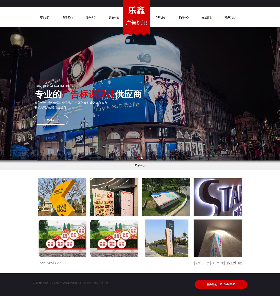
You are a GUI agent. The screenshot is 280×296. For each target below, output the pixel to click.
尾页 (240, 263)
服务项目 (91, 17)
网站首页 (44, 17)
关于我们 (68, 17)
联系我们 (230, 17)
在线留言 (207, 17)
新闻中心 (184, 17)
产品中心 (140, 165)
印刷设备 (161, 17)
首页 (198, 263)
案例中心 (114, 17)
